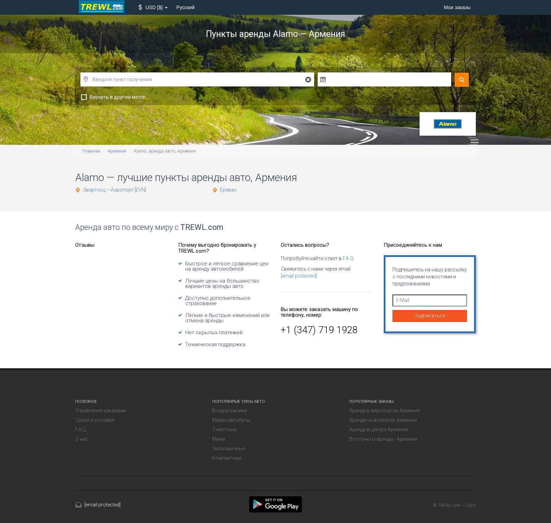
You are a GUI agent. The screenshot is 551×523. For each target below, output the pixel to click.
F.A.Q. (349, 258)
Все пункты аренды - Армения (383, 439)
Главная (91, 151)
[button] (153, 7)
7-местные (224, 429)
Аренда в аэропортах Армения (384, 410)
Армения (117, 151)
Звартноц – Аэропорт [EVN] (114, 190)
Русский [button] (185, 7)
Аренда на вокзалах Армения (383, 420)
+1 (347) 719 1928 (319, 330)
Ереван (228, 190)
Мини (218, 439)
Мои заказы (457, 7)
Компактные (226, 458)
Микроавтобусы (231, 420)
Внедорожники (229, 410)
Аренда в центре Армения (378, 429)
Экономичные (228, 448)
